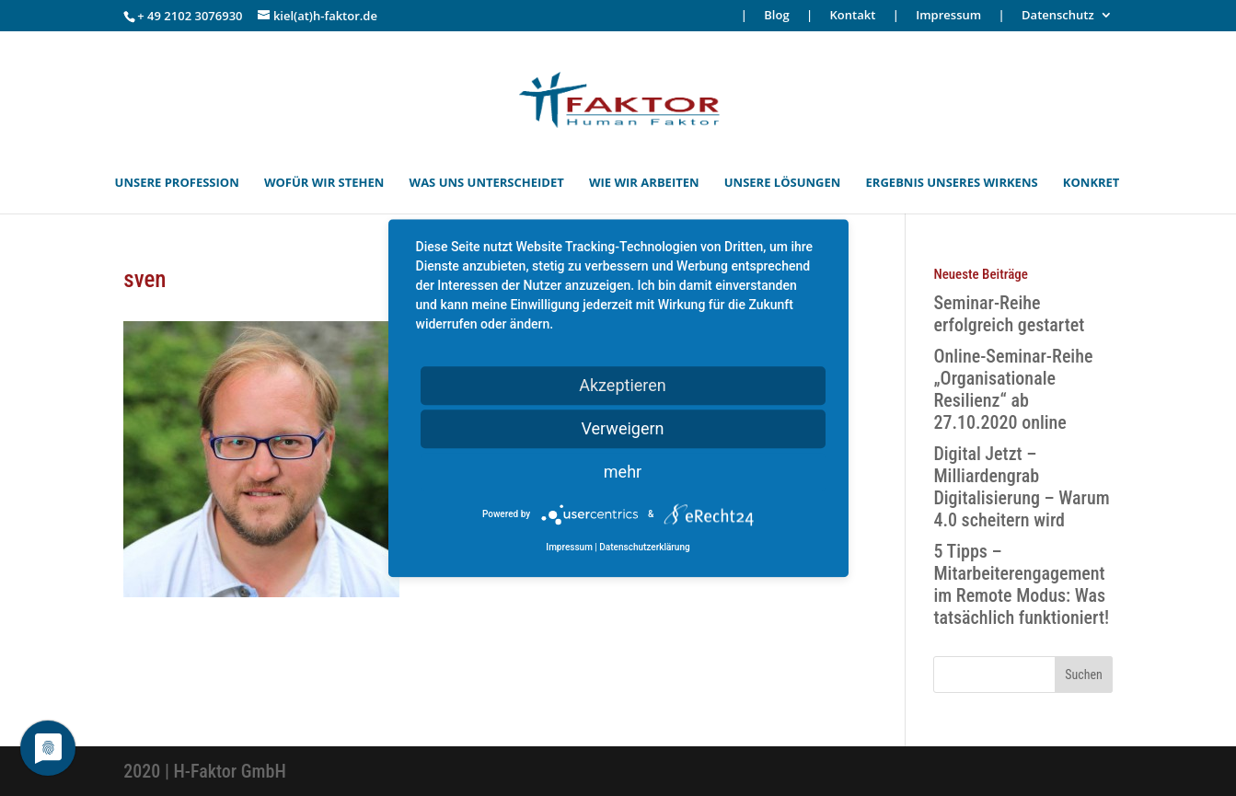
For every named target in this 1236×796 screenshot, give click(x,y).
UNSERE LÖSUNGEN (782, 183)
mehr (622, 471)
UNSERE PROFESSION (177, 183)
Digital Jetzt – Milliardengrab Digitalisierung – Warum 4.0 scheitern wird (1021, 487)
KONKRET (1091, 183)
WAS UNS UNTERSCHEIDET (487, 183)
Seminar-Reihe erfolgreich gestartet (1008, 314)
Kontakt (853, 16)
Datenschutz (1058, 16)
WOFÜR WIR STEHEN (324, 183)
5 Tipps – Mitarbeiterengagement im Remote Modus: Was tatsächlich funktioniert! (1021, 584)
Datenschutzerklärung (644, 547)
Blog (776, 16)
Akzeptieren (622, 385)
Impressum (948, 16)
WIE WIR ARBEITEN (644, 183)
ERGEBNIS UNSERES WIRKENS (952, 183)
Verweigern (622, 428)
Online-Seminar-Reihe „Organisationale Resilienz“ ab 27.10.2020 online (1012, 389)
